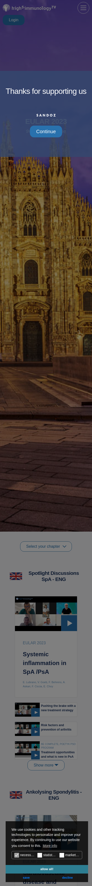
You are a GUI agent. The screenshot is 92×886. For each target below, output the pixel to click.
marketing (69, 855)
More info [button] (50, 846)
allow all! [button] (46, 869)
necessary (25, 855)
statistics (46, 855)
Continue (46, 131)
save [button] (26, 877)
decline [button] (67, 877)
